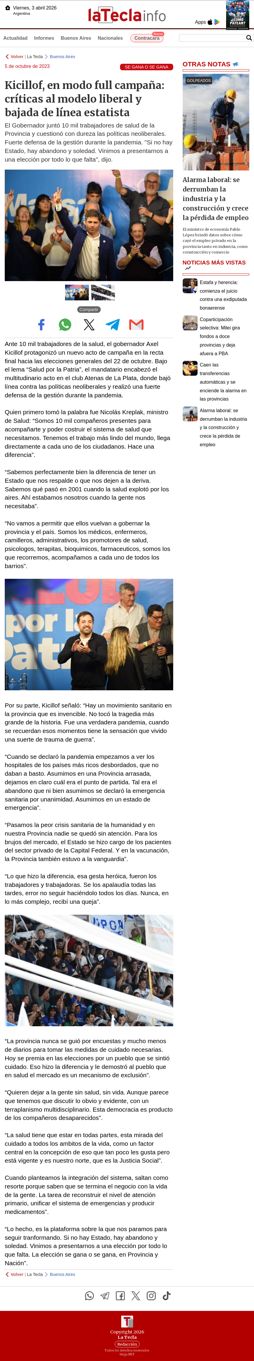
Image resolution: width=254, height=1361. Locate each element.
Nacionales (110, 38)
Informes (44, 38)
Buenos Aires (76, 38)
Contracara (148, 37)
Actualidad (15, 38)
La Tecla (35, 56)
